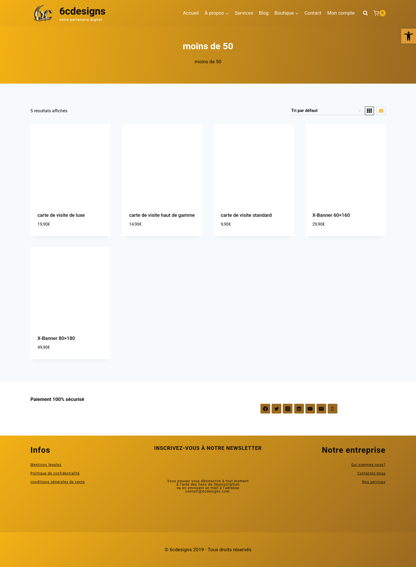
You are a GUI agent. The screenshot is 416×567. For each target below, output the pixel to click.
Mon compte (341, 13)
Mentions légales (46, 465)
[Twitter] (276, 409)
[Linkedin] (299, 409)
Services (244, 13)
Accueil (191, 13)
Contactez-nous (371, 473)
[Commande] (326, 111)
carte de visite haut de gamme (162, 215)
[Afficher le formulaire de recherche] (365, 13)
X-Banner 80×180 (56, 338)
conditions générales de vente (58, 482)
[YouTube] (310, 409)
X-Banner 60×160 (331, 215)
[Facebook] (265, 409)
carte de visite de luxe (61, 215)
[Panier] (379, 13)
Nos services (374, 482)
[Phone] (332, 409)
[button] (408, 36)
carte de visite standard (246, 215)
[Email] (321, 409)
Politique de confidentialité (55, 473)
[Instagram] (287, 409)
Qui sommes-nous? (368, 465)
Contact (312, 13)
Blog (264, 13)
